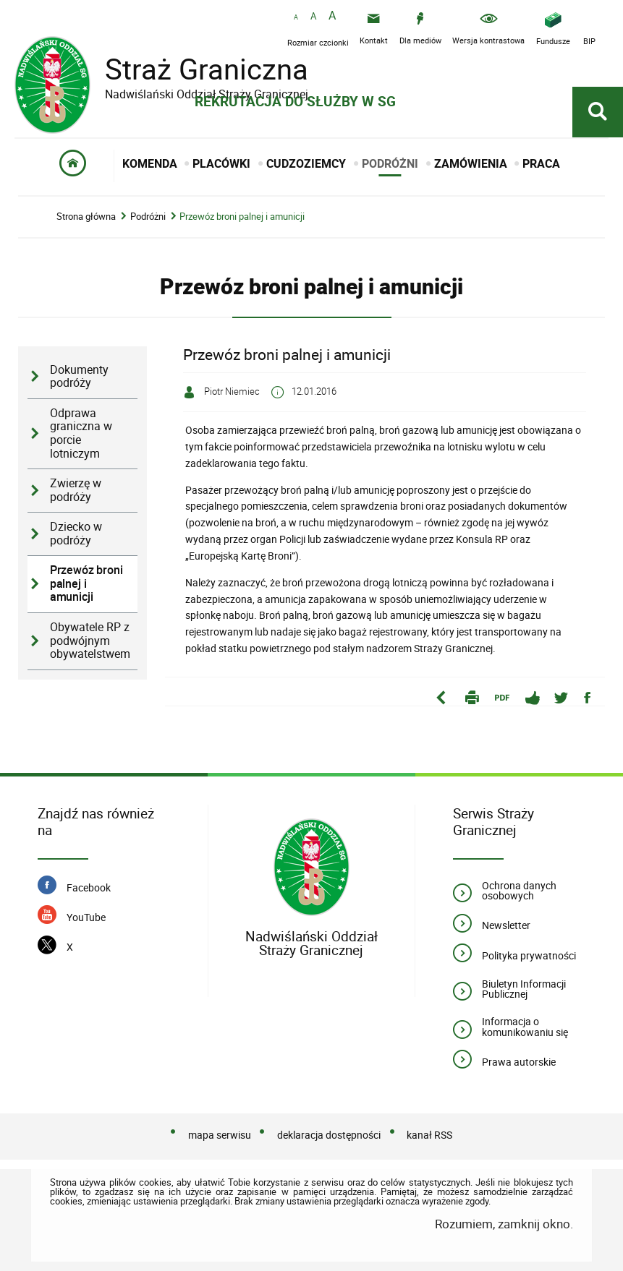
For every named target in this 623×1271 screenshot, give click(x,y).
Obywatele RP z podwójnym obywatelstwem (90, 641)
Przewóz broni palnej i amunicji (242, 216)
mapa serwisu (219, 1135)
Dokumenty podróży (79, 376)
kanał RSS (429, 1135)
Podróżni (148, 216)
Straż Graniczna (195, 69)
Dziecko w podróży (76, 533)
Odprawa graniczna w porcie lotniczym (81, 433)
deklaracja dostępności (329, 1135)
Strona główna (86, 216)
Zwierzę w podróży (75, 490)
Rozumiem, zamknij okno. (504, 1223)
